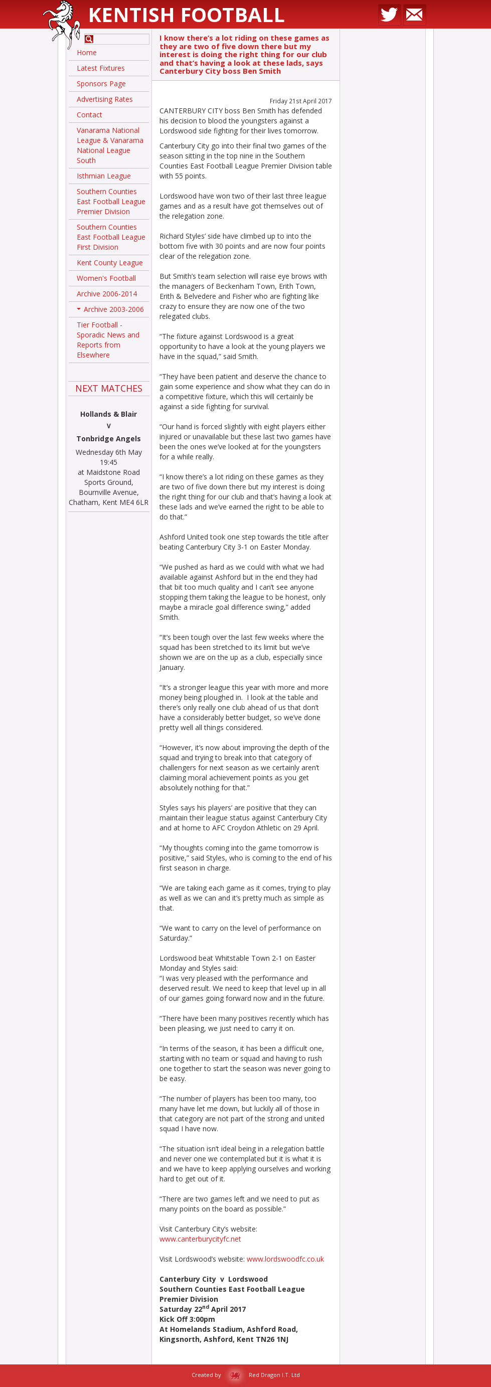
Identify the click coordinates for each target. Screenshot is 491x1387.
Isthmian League (104, 176)
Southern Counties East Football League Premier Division (111, 201)
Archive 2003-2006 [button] (110, 310)
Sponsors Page (101, 83)
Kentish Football (186, 14)
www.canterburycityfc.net (200, 1239)
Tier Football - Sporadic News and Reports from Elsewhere (108, 340)
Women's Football (106, 278)
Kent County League (110, 262)
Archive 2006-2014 (107, 293)
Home (87, 52)
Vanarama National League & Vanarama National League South (110, 145)
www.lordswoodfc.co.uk (285, 1259)
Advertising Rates (105, 99)
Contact (89, 114)
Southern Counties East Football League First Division (111, 237)
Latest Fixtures (101, 68)
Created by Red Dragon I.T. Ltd (246, 1374)
